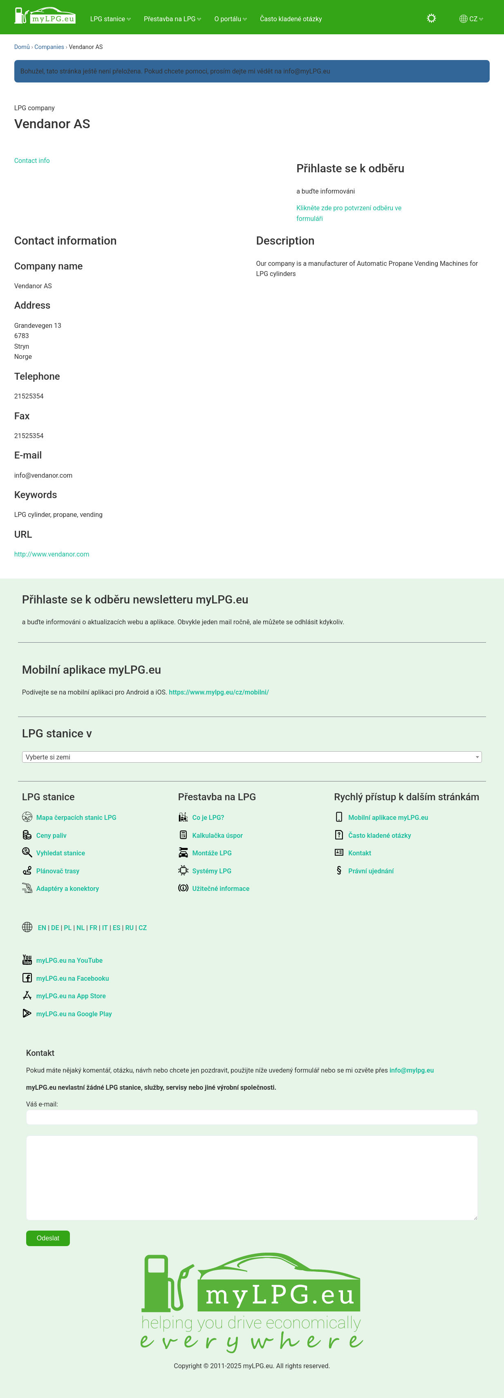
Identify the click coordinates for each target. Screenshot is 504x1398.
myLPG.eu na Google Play (67, 1014)
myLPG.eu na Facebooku (65, 978)
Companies (49, 47)
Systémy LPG (205, 871)
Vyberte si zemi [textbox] (48, 757)
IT (105, 928)
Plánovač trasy (50, 871)
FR (93, 928)
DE (55, 928)
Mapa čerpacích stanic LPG (69, 817)
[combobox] (252, 757)
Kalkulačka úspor (210, 835)
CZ (143, 928)
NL (80, 928)
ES (117, 928)
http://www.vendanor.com (52, 554)
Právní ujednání (364, 871)
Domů (22, 47)
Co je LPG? (201, 817)
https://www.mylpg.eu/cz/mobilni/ (219, 692)
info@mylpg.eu (412, 1070)
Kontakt (352, 853)
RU (129, 928)
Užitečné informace (214, 889)
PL (68, 928)
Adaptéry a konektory (60, 889)
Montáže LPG (205, 853)
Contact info (32, 161)
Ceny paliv (44, 835)
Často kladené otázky (291, 19)
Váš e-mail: (42, 1104)
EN (42, 928)
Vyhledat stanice (53, 853)
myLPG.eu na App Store (64, 996)
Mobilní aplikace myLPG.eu (381, 817)
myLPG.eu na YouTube (62, 960)
